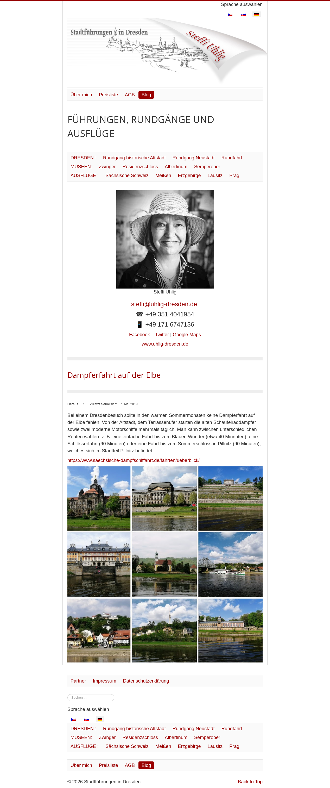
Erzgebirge (189, 175)
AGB (130, 94)
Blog (146, 94)
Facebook (139, 334)
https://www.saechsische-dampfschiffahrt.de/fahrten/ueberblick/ (133, 460)
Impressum (104, 681)
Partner (78, 681)
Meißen (163, 175)
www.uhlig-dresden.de (165, 344)
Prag (234, 175)
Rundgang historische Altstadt (134, 157)
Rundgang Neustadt (194, 157)
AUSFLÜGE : (85, 175)
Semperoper (207, 166)
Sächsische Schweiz (127, 175)
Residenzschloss (140, 166)
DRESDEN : (83, 157)
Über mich (81, 94)
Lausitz (215, 175)
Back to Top (250, 781)
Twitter (162, 334)
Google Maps (187, 334)
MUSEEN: (81, 166)
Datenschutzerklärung (146, 681)
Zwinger (107, 166)
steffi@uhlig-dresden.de (165, 304)
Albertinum (176, 166)
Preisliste (108, 94)
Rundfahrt (231, 157)
